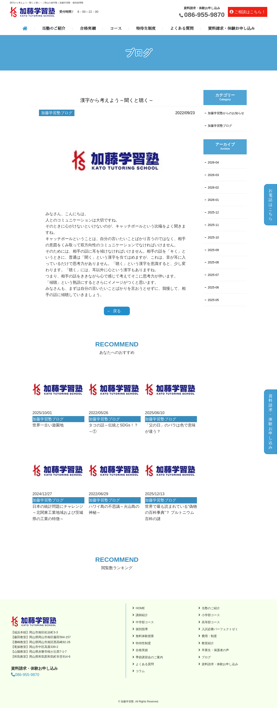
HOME (140, 608)
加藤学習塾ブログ (220, 125)
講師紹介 (142, 615)
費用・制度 (209, 636)
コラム (140, 671)
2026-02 (213, 187)
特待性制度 (143, 643)
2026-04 (213, 162)
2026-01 (213, 200)
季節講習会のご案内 (149, 657)
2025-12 (213, 212)
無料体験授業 (145, 636)
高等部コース (211, 622)
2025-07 (213, 275)
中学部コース (145, 622)
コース (116, 28)
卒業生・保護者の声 (215, 650)
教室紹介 (208, 643)
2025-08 (213, 262)
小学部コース (211, 615)
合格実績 (87, 28)
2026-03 (213, 175)
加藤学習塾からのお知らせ (226, 113)
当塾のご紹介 (53, 28)
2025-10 (213, 237)
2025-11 (213, 225)
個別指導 (142, 629)
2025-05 (213, 300)
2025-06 (213, 287)
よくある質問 (181, 28)
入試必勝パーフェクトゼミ (220, 629)
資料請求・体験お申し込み (231, 28)
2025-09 (213, 250)
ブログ (206, 657)
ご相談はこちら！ (250, 12)
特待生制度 (146, 28)
